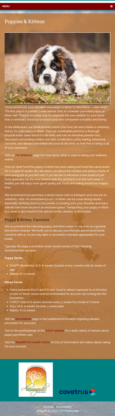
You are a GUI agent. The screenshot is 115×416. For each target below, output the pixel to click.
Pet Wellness (23, 155)
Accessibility (64, 406)
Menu (6, 6)
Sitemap (48, 406)
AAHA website (55, 330)
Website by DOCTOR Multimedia (57, 411)
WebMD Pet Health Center (32, 342)
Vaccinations (23, 319)
